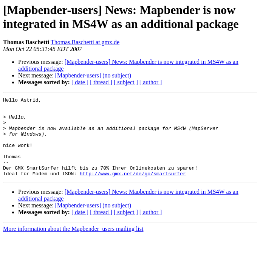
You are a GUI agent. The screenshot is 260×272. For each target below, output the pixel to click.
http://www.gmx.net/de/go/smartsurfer (133, 189)
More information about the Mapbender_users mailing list (73, 244)
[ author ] (150, 82)
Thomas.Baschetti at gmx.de (85, 42)
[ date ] (79, 82)
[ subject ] (126, 82)
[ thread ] (101, 82)
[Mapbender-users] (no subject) (93, 75)
